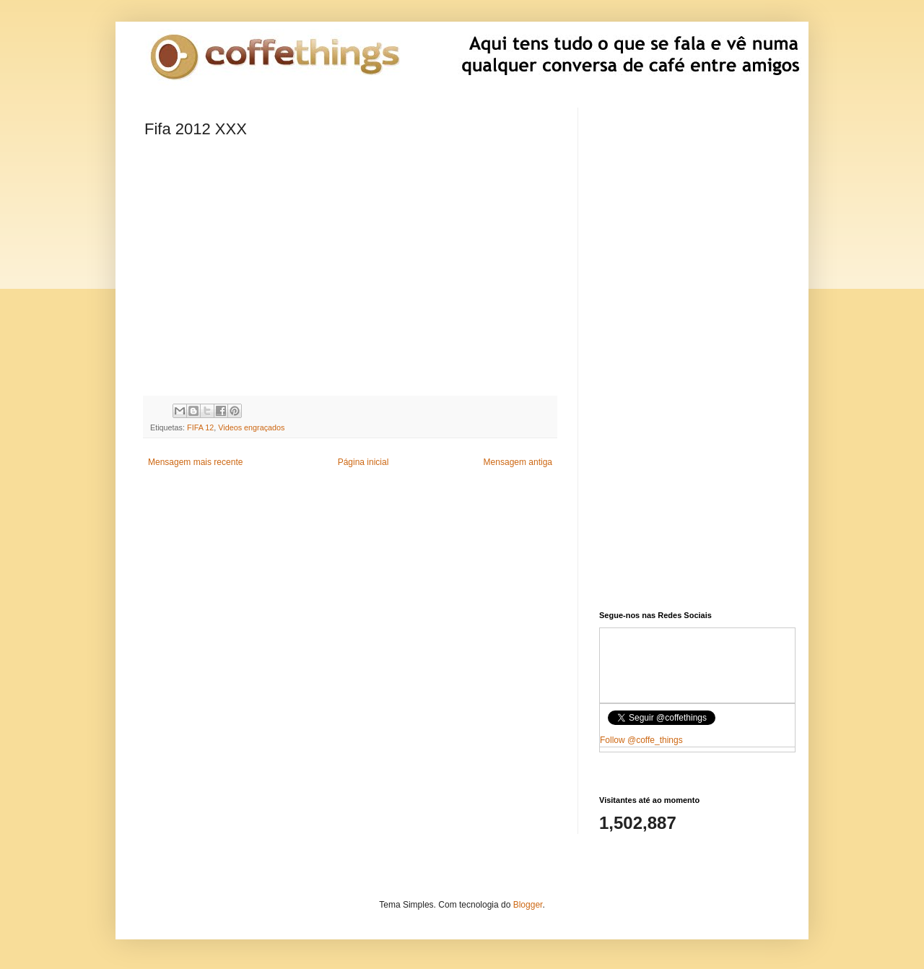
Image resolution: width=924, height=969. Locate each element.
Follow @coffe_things (641, 740)
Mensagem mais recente (195, 462)
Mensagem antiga (518, 462)
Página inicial (363, 462)
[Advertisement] (350, 591)
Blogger (528, 905)
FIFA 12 (200, 427)
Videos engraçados (251, 427)
